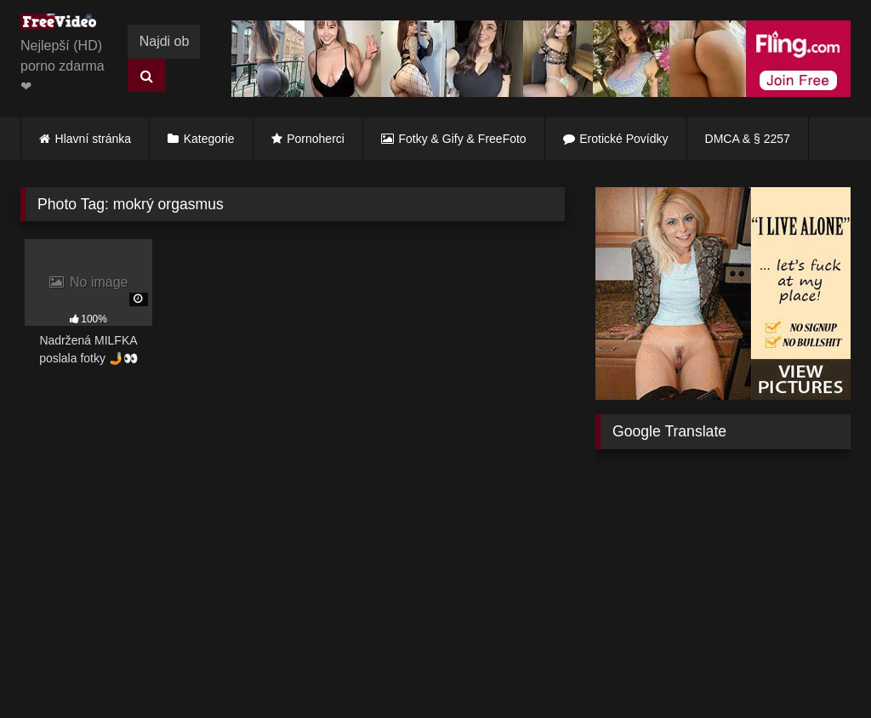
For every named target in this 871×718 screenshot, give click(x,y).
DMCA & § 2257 (747, 138)
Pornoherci (315, 138)
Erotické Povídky (623, 138)
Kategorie (209, 138)
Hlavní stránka (93, 138)
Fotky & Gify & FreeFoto (463, 138)
